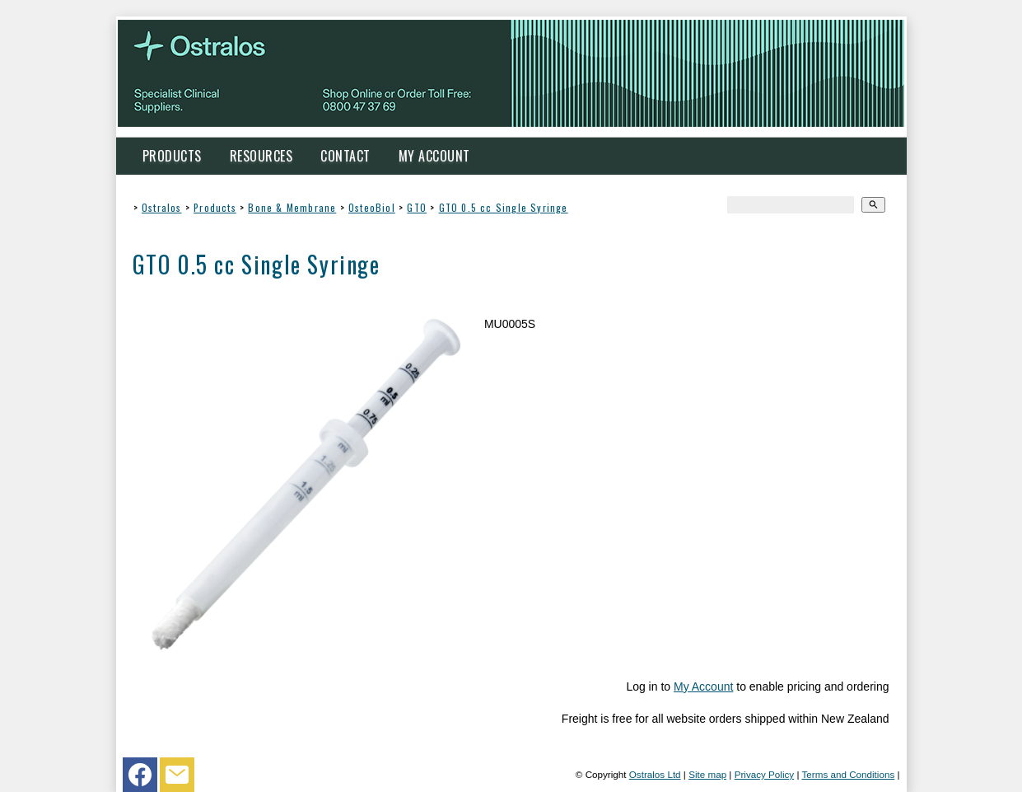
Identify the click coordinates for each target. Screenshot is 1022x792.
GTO (417, 207)
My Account (434, 156)
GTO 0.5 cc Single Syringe (503, 207)
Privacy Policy (765, 774)
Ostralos (162, 207)
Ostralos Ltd (655, 774)
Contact (345, 156)
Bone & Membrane (292, 207)
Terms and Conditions (847, 774)
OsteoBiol (371, 207)
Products (172, 156)
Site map (707, 774)
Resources (261, 156)
